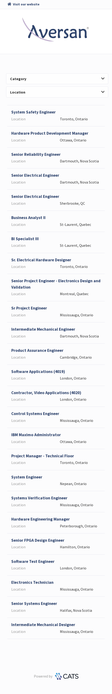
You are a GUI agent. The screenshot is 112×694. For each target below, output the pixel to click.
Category (57, 78)
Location (57, 92)
